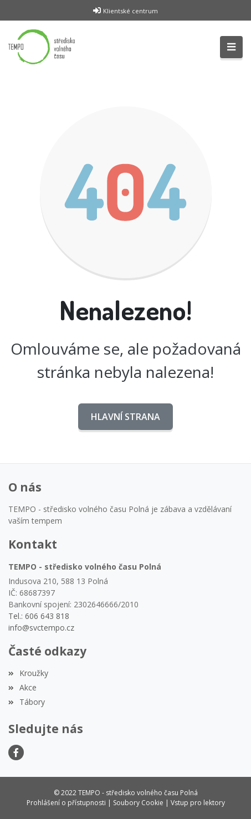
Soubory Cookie (138, 802)
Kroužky (28, 673)
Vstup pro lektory (198, 802)
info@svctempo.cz (41, 627)
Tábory (26, 702)
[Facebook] (16, 752)
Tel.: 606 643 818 (38, 616)
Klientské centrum (130, 11)
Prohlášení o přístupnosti (66, 802)
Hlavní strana (125, 417)
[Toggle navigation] (231, 47)
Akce (22, 687)
